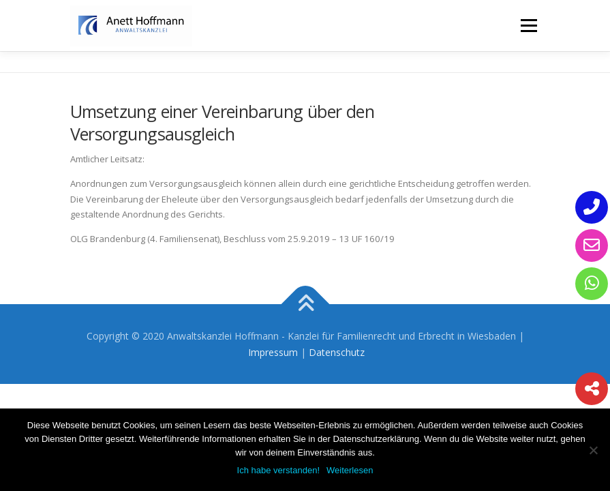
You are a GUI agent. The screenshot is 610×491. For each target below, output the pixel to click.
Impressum (273, 352)
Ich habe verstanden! (278, 470)
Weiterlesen (349, 470)
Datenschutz (337, 352)
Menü (528, 25)
